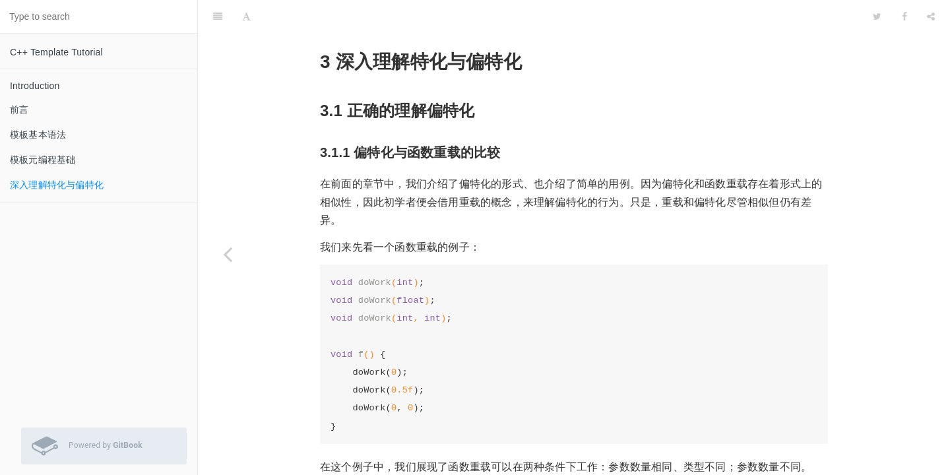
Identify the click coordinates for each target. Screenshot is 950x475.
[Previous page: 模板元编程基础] (227, 254)
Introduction (35, 85)
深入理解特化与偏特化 (57, 184)
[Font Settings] (246, 16)
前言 (19, 109)
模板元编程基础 (42, 159)
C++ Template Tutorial (56, 52)
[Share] (931, 16)
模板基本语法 (38, 134)
